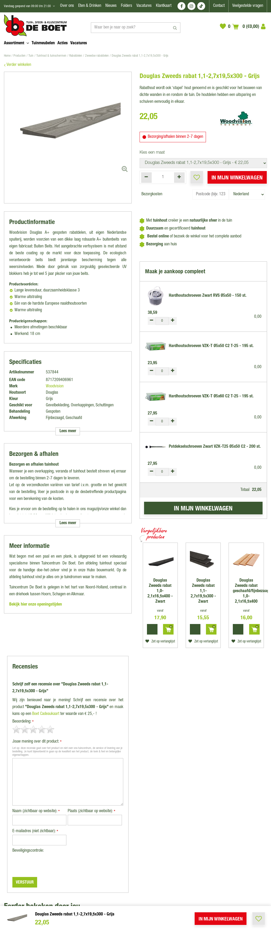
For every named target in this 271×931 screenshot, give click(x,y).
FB (181, 6)
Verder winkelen (19, 65)
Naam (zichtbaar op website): (36, 811)
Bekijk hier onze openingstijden (35, 605)
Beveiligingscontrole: (28, 851)
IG (191, 6)
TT (201, 6)
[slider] (33, 729)
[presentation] (52, 864)
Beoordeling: (23, 722)
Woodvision (54, 386)
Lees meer (68, 431)
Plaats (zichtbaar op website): (91, 811)
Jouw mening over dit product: (37, 742)
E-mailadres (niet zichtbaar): (35, 831)
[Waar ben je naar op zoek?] (135, 27)
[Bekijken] (245, 26)
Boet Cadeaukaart (45, 714)
